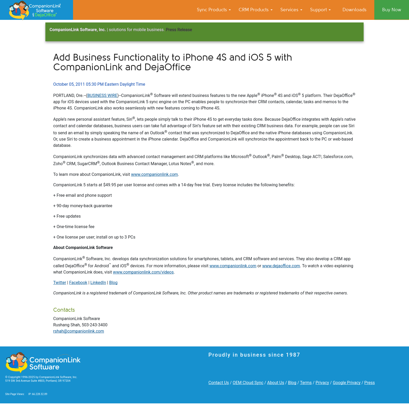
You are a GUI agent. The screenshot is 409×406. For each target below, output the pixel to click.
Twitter (59, 282)
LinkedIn (98, 282)
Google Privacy (346, 382)
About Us (275, 382)
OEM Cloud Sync (248, 382)
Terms (306, 382)
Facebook (78, 282)
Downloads (354, 9)
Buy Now (391, 9)
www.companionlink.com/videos (143, 272)
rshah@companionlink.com (78, 331)
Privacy (322, 382)
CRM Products (256, 9)
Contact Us (218, 382)
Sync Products (214, 9)
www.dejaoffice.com (281, 265)
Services (291, 9)
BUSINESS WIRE (102, 95)
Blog (113, 282)
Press (369, 382)
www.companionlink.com (154, 174)
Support (320, 9)
